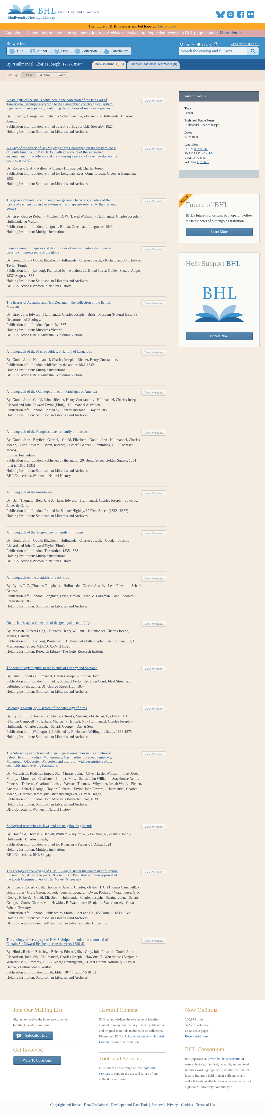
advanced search (245, 44)
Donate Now (219, 336)
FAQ (80, 12)
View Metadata (153, 101)
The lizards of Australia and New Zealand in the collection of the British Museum (58, 304)
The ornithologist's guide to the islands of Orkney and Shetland (52, 668)
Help (71, 12)
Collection (89, 51)
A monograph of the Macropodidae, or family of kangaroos (49, 351)
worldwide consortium (225, 1059)
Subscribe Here (31, 1035)
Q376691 (203, 162)
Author (42, 51)
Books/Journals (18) (109, 64)
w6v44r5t (208, 153)
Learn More (219, 232)
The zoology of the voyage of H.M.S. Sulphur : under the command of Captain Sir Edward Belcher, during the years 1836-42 (57, 942)
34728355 (199, 158)
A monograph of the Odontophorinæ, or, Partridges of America (51, 391)
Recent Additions (196, 1036)
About (61, 12)
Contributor (119, 51)
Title (19, 51)
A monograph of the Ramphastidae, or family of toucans (46, 432)
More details (231, 33)
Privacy (172, 1105)
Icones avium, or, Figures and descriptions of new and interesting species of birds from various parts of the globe (61, 250)
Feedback (92, 12)
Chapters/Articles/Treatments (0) (153, 64)
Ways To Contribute (37, 1060)
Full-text (190, 45)
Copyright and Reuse (65, 1105)
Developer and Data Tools (129, 1105)
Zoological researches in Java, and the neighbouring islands (49, 826)
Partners (157, 1105)
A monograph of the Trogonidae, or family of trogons (44, 532)
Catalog (206, 45)
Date (64, 51)
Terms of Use (205, 1105)
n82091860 (201, 149)
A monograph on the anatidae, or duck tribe (37, 577)
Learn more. (167, 26)
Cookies (187, 1105)
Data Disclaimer (95, 1105)
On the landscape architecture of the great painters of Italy (48, 623)
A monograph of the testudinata (29, 492)
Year (61, 75)
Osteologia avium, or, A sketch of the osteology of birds (46, 708)
